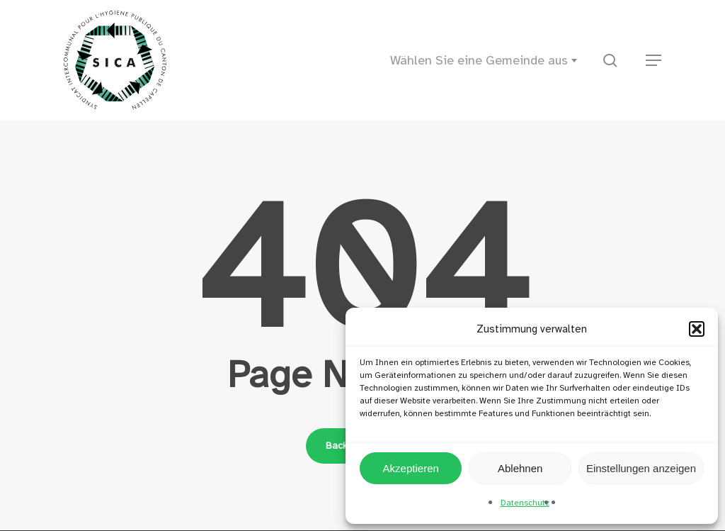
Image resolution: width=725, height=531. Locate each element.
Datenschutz (525, 503)
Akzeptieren (411, 468)
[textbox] (488, 60)
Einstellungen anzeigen (641, 468)
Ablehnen (520, 468)
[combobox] (488, 60)
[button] (697, 329)
